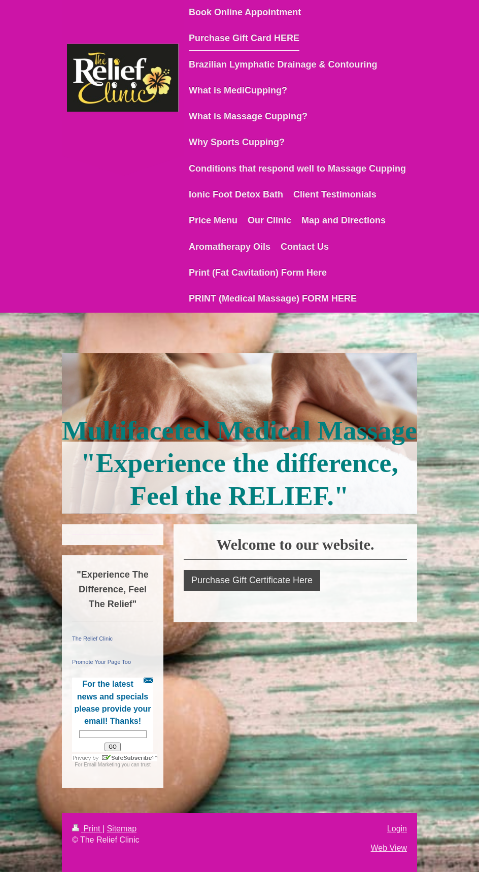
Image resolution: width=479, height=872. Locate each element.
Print (87, 828)
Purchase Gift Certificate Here (252, 580)
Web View (389, 848)
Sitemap (121, 828)
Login (397, 828)
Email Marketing (102, 764)
